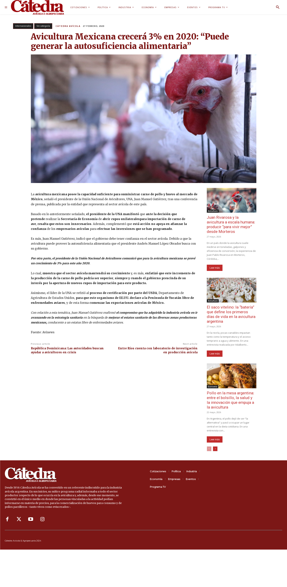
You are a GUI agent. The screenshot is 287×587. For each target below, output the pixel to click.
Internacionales (23, 26)
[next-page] (215, 448)
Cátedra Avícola (68, 26)
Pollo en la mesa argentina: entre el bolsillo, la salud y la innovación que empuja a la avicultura (230, 400)
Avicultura (213, 211)
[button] (277, 7)
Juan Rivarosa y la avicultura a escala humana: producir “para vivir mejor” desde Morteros (231, 224)
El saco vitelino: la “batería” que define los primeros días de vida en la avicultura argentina (231, 314)
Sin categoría (43, 26)
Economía (212, 386)
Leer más (215, 267)
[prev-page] (209, 448)
